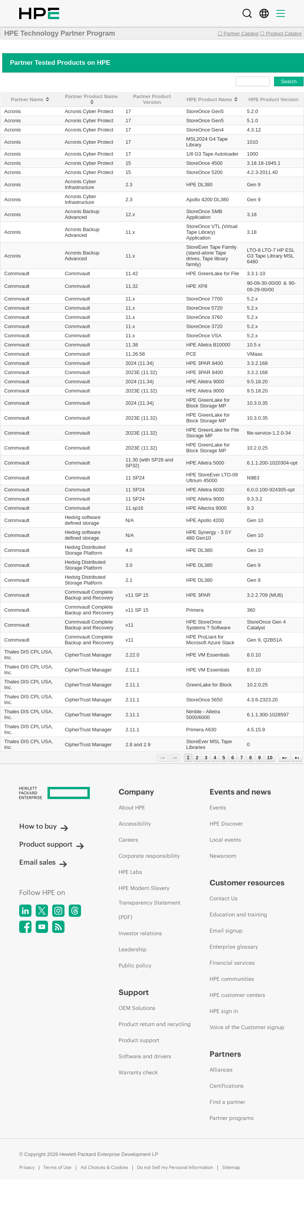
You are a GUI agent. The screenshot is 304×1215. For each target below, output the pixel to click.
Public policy (135, 965)
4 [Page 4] (214, 757)
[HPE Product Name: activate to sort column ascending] (212, 99)
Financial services (232, 962)
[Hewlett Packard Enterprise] (54, 793)
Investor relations (140, 933)
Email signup (226, 930)
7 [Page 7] (241, 757)
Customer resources (247, 882)
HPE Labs (130, 872)
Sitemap (231, 1167)
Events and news (240, 791)
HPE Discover (226, 823)
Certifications (227, 1085)
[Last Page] (296, 758)
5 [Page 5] (223, 757)
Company (136, 791)
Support (134, 992)
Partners (225, 1054)
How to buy (43, 826)
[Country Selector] (264, 13)
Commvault (17, 273)
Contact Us (224, 898)
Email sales (43, 862)
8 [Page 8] (250, 757)
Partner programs (232, 1118)
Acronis (12, 111)
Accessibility (135, 823)
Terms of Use (57, 1167)
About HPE (132, 807)
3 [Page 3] (206, 757)
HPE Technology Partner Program (59, 33)
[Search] (247, 13)
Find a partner (227, 1101)
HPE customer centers (237, 995)
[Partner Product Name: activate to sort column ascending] (91, 99)
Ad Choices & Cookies (104, 1167)
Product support (51, 844)
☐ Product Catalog (281, 33)
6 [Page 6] (232, 757)
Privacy (27, 1167)
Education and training (238, 914)
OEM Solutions (137, 1008)
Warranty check (138, 1072)
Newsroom (223, 855)
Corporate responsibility (149, 855)
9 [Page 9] (259, 757)
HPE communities (232, 978)
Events (218, 807)
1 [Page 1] (188, 757)
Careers (128, 839)
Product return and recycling (155, 1024)
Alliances (221, 1069)
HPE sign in (224, 1011)
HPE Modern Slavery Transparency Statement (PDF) (149, 903)
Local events (225, 839)
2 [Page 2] (197, 757)
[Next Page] (284, 758)
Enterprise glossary (234, 946)
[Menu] (280, 13)
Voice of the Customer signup (247, 1027)
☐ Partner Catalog (238, 33)
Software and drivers (145, 1056)
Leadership (133, 949)
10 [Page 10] (270, 757)
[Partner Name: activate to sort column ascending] (30, 99)
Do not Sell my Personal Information (175, 1167)
